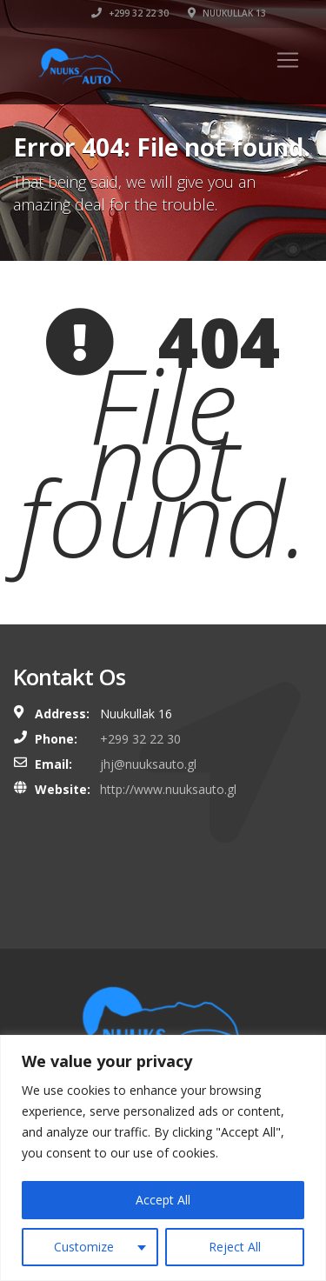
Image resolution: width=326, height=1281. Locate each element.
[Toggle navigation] (287, 60)
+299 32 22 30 (130, 13)
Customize (84, 1246)
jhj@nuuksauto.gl (148, 764)
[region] (163, 1158)
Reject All (235, 1246)
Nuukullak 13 (227, 13)
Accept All (163, 1199)
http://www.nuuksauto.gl (168, 789)
